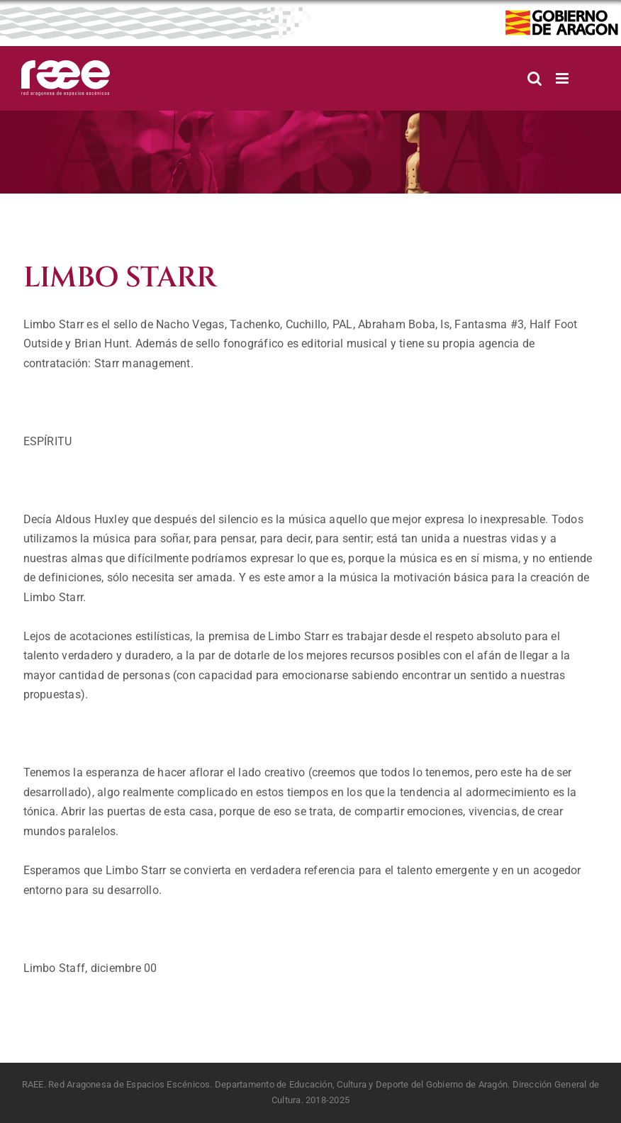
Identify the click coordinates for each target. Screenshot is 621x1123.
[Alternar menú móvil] (563, 78)
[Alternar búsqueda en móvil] (534, 78)
